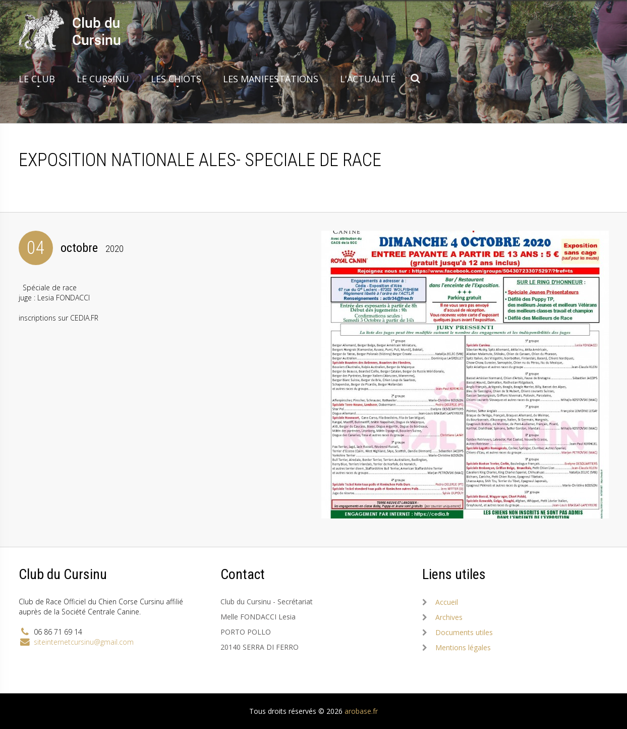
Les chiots (176, 79)
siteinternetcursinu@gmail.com (84, 642)
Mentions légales (463, 647)
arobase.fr (361, 711)
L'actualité (367, 79)
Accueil (446, 602)
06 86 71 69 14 (58, 632)
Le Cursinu (103, 79)
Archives (449, 617)
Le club (37, 79)
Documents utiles (464, 632)
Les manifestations (270, 79)
